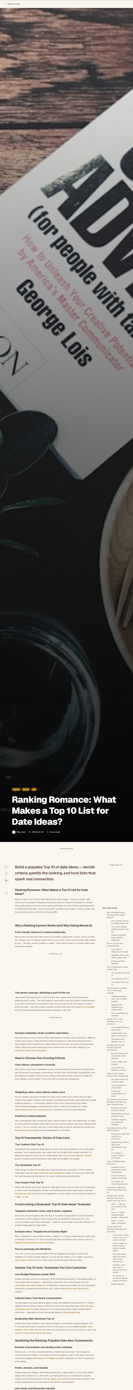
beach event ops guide (28, 1135)
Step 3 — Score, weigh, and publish (118, 1266)
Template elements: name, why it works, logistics (119, 1043)
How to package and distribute (119, 1058)
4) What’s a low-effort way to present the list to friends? (120, 1312)
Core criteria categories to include (119, 994)
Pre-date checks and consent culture (119, 1124)
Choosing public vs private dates (119, 1130)
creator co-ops (21, 1201)
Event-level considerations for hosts (118, 1137)
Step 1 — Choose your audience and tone (118, 1250)
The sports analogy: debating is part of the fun (120, 973)
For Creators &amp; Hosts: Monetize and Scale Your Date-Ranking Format (117, 1146)
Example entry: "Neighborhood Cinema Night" (117, 1051)
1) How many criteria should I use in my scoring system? (121, 1281)
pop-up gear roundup (24, 1265)
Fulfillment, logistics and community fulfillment (119, 1166)
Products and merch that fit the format (119, 1153)
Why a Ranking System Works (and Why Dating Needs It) (116, 959)
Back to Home (12, 4)
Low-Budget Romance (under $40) (120, 1072)
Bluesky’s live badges (85, 1012)
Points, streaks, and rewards (119, 1107)
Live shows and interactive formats (118, 1113)
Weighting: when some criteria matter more (120, 1000)
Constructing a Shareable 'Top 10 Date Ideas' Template (117, 1034)
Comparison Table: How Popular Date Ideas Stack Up (117, 1233)
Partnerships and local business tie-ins (120, 1159)
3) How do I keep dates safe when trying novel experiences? (119, 1302)
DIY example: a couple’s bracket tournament (117, 1199)
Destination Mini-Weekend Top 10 (118, 1084)
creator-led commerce (60, 1384)
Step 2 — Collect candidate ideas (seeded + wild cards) (119, 1258)
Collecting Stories (72, 1317)
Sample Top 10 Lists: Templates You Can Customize (115, 1065)
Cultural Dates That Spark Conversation (119, 1078)
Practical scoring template (118, 1006)
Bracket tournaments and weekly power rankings (119, 1099)
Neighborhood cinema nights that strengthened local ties (120, 1190)
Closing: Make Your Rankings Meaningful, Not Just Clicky (117, 1273)
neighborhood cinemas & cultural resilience (34, 1247)
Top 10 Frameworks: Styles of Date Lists (117, 1012)
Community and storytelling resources (120, 1226)
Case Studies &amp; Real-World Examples (117, 1173)
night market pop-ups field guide (48, 1178)
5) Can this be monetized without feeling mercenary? (120, 1322)
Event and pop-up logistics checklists (119, 1221)
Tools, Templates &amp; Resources (116, 1206)
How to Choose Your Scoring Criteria (115, 988)
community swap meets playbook (30, 1055)
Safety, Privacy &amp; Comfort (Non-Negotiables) (117, 1118)
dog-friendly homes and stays (37, 1338)
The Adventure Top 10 (120, 1023)
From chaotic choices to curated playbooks (120, 966)
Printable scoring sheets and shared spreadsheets (118, 1213)
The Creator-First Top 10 (119, 1027)
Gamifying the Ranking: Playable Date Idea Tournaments (116, 1091)
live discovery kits (23, 1198)
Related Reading (117, 1328)
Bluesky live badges (45, 1363)
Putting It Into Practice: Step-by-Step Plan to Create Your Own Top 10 (116, 1242)
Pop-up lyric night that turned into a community (120, 1180)
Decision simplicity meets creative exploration (118, 981)
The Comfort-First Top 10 (120, 1018)
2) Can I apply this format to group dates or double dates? (120, 1291)
